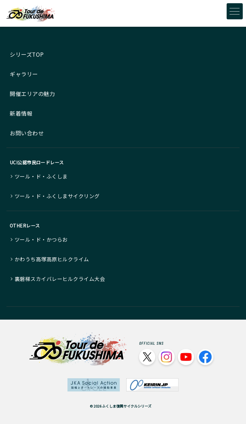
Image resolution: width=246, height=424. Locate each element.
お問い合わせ (27, 133)
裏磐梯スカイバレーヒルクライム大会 (60, 279)
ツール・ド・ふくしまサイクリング (57, 196)
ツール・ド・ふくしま (41, 176)
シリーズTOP (27, 54)
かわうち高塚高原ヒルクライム (52, 259)
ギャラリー (24, 74)
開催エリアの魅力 (32, 94)
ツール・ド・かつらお (41, 239)
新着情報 (21, 113)
